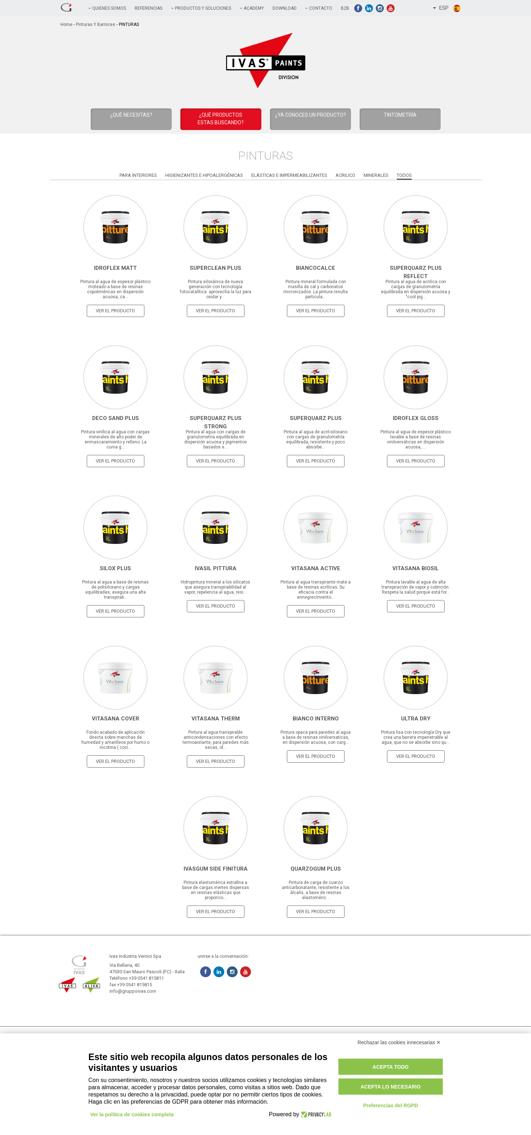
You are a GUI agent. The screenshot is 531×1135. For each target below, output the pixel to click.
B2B (345, 8)
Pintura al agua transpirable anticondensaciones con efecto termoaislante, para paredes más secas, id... (216, 740)
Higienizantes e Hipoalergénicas (204, 175)
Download (285, 8)
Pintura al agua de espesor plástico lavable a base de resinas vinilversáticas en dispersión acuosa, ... (416, 439)
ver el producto (115, 310)
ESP (447, 8)
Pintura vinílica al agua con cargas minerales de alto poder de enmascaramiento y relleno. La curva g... (115, 439)
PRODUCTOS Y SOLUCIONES (201, 8)
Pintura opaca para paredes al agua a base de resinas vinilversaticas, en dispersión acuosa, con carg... (315, 737)
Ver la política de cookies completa (132, 1114)
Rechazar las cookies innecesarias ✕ (399, 1042)
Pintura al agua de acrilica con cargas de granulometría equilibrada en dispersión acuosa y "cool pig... (415, 289)
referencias (148, 8)
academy (252, 8)
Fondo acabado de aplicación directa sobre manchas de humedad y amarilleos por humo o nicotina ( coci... (115, 740)
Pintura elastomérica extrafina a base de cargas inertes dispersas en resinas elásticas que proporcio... (215, 890)
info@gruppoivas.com (132, 991)
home (66, 24)
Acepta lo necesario (390, 1087)
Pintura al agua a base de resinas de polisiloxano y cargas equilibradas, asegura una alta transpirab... (115, 590)
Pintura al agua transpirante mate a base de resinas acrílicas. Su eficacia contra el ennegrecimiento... (315, 590)
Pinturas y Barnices (95, 24)
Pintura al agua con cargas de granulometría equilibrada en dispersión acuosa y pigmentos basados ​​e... (215, 439)
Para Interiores (138, 175)
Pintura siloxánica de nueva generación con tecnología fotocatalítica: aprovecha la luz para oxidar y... (215, 289)
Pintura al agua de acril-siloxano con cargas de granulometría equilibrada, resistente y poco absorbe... (315, 439)
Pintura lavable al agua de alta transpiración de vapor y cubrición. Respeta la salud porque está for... (416, 587)
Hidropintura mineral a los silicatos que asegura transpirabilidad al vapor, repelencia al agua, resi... (215, 587)
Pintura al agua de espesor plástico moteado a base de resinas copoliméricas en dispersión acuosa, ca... (115, 289)
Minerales (376, 175)
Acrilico (345, 175)
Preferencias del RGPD (390, 1105)
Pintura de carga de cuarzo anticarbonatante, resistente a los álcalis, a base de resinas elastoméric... (316, 890)
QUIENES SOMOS (107, 8)
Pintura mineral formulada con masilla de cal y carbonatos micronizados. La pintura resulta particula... (315, 289)
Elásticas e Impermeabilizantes (289, 175)
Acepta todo (391, 1067)
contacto (318, 8)
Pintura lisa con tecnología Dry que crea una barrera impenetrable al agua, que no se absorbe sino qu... (415, 737)
